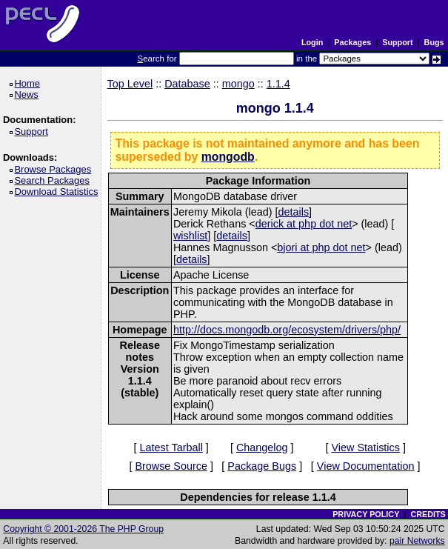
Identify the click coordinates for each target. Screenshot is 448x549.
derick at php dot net (303, 224)
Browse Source (171, 466)
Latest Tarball (171, 447)
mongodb (228, 156)
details (294, 212)
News (29, 94)
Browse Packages (55, 169)
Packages (352, 42)
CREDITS (427, 514)
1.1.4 (278, 84)
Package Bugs (261, 466)
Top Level (130, 84)
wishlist (190, 236)
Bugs (434, 42)
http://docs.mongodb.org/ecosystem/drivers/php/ (287, 330)
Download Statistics (58, 191)
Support (397, 42)
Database (187, 84)
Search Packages (54, 180)
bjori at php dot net (321, 247)
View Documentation (366, 466)
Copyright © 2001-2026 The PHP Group (83, 529)
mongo (238, 84)
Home (29, 83)
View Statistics (365, 447)
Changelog (262, 447)
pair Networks (417, 541)
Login (312, 42)
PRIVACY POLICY (365, 514)
